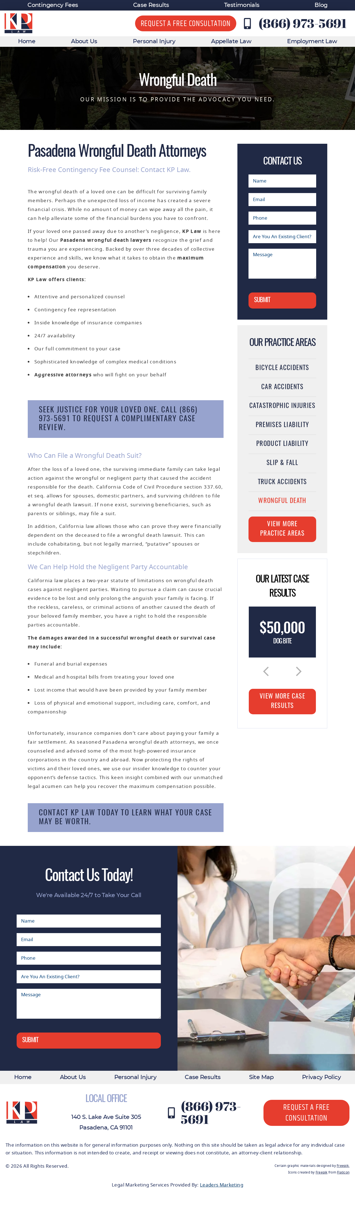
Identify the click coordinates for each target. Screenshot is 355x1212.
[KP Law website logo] (18, 23)
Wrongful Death (282, 501)
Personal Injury (154, 41)
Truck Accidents (282, 482)
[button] (266, 671)
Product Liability (282, 444)
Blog (321, 5)
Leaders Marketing (221, 1185)
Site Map (261, 1077)
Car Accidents (282, 387)
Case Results (151, 5)
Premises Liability (282, 425)
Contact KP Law (67, 813)
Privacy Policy (321, 1077)
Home (26, 41)
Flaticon (343, 1172)
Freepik (343, 1165)
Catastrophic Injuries (282, 406)
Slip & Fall (282, 463)
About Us (84, 41)
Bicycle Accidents (282, 368)
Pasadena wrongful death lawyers (105, 240)
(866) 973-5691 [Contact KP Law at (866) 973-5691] (302, 23)
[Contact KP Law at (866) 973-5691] (247, 23)
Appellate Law (231, 41)
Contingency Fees (52, 5)
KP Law (191, 231)
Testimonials (241, 5)
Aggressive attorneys (63, 374)
